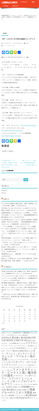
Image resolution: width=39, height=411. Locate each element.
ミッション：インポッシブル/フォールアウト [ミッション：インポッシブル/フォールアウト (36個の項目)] (18, 381)
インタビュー (24, 2)
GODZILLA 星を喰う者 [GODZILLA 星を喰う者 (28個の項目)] (12, 337)
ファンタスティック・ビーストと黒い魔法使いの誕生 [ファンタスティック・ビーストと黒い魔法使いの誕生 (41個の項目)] (18, 372)
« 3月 (2, 323)
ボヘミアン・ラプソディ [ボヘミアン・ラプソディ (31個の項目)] (18, 377)
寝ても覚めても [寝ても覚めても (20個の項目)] (24, 390)
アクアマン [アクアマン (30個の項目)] (32, 342)
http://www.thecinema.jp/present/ (12, 130)
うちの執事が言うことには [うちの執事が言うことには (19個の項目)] (17, 343)
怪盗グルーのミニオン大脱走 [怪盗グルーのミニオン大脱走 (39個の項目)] (18, 390)
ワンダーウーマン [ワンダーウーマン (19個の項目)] (18, 384)
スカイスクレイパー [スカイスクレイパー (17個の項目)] (12, 360)
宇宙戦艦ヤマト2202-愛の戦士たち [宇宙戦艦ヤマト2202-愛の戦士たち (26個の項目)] (18, 388)
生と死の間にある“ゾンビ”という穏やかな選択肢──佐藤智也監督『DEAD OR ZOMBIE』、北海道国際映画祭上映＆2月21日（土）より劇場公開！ (19, 222)
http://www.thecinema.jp (28, 125)
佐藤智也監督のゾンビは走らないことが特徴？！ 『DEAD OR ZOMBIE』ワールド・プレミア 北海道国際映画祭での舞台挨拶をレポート (19, 215)
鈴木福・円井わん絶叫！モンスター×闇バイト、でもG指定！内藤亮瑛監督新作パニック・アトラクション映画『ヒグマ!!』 (19, 249)
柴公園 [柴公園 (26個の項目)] (29, 395)
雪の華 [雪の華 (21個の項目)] (27, 398)
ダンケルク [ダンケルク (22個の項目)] (13, 365)
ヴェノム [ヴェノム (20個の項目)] (27, 384)
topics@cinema (7, 43)
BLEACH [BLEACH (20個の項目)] (25, 335)
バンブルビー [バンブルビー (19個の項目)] (29, 367)
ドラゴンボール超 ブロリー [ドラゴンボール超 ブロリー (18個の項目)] (16, 367)
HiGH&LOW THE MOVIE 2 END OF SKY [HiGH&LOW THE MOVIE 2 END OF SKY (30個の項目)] (18, 339)
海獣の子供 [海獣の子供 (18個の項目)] (13, 398)
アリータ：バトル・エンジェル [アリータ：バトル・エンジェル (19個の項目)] (11, 346)
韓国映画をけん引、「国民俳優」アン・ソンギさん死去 (18, 254)
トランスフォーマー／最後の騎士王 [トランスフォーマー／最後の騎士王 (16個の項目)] (26, 365)
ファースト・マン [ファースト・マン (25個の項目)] (20, 375)
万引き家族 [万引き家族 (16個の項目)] (33, 384)
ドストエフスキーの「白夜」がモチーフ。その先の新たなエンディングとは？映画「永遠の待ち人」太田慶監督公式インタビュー (19, 278)
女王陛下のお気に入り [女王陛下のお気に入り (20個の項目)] (13, 387)
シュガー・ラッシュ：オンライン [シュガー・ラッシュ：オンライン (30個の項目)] (18, 352)
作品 (33, 2)
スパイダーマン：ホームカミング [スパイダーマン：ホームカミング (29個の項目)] (18, 363)
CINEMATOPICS (9, 2)
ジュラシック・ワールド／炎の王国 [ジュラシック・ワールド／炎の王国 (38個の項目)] (18, 356)
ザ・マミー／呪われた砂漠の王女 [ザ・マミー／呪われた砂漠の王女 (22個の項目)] (15, 351)
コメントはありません (9, 45)
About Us (15, 6)
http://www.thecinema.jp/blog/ (11, 136)
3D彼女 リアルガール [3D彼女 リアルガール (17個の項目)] (7, 333)
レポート (6, 199)
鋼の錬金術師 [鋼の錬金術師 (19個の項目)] (20, 398)
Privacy (6, 6)
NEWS (5, 33)
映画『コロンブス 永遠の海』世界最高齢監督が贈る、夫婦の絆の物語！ (28, 163)
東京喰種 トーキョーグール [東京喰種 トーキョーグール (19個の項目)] (16, 395)
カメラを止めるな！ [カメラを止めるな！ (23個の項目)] (20, 348)
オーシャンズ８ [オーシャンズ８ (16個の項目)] (8, 348)
